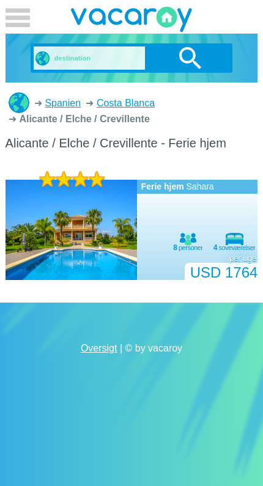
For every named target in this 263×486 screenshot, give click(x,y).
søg (190, 58)
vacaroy (131, 21)
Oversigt (99, 348)
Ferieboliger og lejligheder (19, 102)
